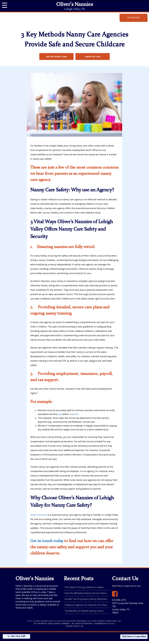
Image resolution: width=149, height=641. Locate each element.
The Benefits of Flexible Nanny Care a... (84, 610)
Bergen (111, 623)
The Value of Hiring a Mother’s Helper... (85, 587)
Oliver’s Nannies (38, 514)
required (73, 414)
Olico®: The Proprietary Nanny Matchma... (86, 599)
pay (60, 414)
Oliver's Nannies (74, 4)
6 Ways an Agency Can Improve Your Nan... (86, 604)
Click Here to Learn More (134, 637)
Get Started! (133, 17)
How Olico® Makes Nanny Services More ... (86, 593)
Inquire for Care (92, 56)
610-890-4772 (119, 599)
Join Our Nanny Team (56, 56)
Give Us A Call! (18, 636)
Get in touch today (46, 541)
